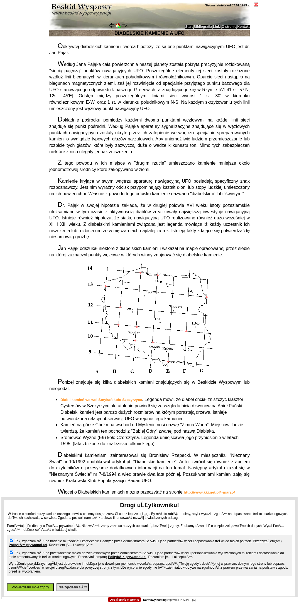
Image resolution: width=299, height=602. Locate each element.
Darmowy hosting (154, 599)
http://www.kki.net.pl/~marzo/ (209, 492)
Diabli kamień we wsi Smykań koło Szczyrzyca (101, 400)
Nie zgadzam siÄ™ (72, 587)
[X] (193, 599)
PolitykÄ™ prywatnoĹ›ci (28, 545)
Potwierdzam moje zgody (30, 587)
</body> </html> (149, 28)
